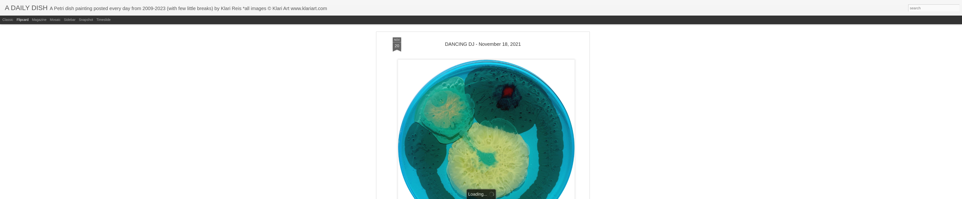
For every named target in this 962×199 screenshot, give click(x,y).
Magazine (39, 20)
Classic (7, 20)
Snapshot (86, 20)
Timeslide (103, 20)
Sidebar (70, 20)
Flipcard (23, 20)
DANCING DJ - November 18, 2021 (483, 31)
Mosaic (55, 20)
